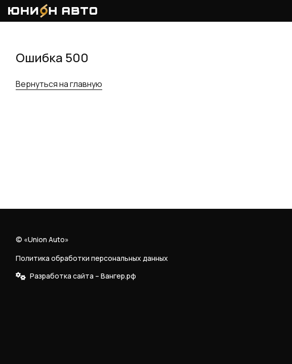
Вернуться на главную (59, 83)
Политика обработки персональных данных (92, 258)
